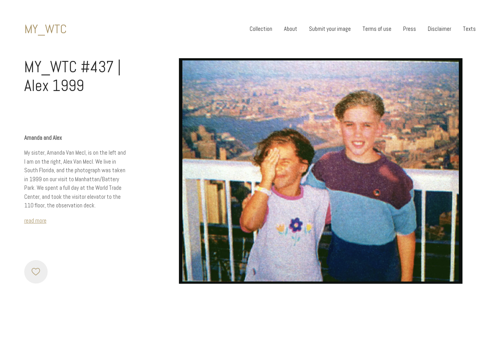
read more (35, 220)
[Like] (36, 272)
